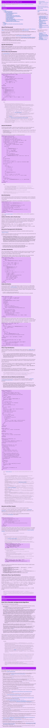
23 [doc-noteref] (27, 572)
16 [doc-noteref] (21, 256)
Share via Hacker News (44, 7)
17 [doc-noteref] (12, 319)
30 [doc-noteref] (17, 662)
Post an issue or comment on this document (26, 4)
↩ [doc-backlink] (10, 674)
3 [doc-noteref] (26, 497)
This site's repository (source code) (43, 3)
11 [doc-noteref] (18, 128)
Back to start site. (42, 1)
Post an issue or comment (43, 3)
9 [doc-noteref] (14, 120)
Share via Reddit (40, 8)
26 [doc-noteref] (6, 635)
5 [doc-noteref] (6, 106)
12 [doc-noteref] (15, 186)
